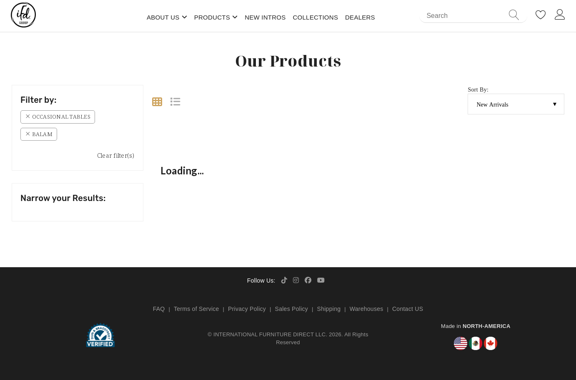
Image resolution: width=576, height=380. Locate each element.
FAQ (159, 308)
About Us (163, 17)
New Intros (265, 17)
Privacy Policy (247, 308)
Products (212, 17)
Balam (39, 134)
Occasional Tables (57, 116)
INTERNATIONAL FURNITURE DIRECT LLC (269, 334)
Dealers (360, 17)
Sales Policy (291, 308)
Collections (315, 17)
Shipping (329, 308)
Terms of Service (196, 308)
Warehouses (366, 308)
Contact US (407, 308)
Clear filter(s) (116, 155)
